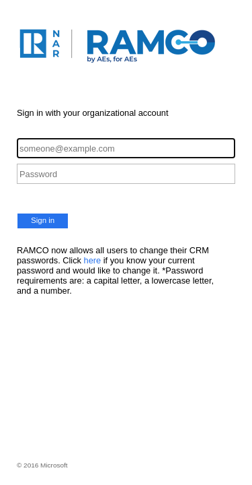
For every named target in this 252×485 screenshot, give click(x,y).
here (92, 260)
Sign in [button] (42, 220)
